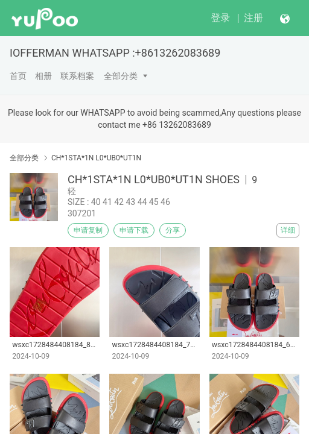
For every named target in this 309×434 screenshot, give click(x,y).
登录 (220, 18)
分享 (172, 230)
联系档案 (77, 76)
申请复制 (88, 230)
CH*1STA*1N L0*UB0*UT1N (96, 158)
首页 (18, 76)
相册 (43, 76)
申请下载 (133, 230)
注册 (253, 18)
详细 (288, 230)
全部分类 (121, 76)
